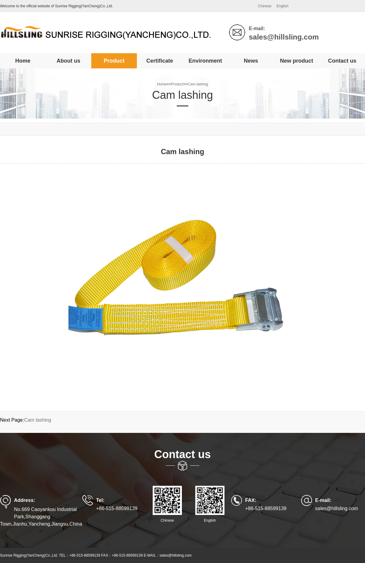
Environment (205, 61)
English (282, 6)
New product (296, 61)
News (251, 61)
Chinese (264, 6)
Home (22, 61)
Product (114, 61)
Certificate (159, 61)
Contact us (342, 61)
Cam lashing (198, 84)
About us (68, 61)
